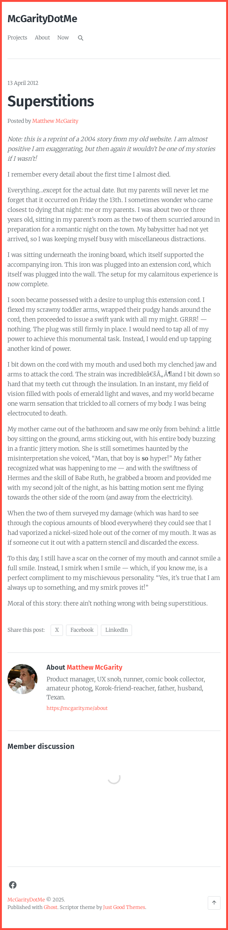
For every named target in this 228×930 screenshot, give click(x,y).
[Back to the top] (214, 903)
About (42, 37)
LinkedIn (116, 630)
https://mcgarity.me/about (77, 708)
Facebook (82, 630)
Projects (17, 37)
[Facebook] (13, 885)
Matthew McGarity (55, 121)
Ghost (50, 907)
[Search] (80, 38)
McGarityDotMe (42, 18)
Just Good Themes (124, 907)
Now (63, 37)
